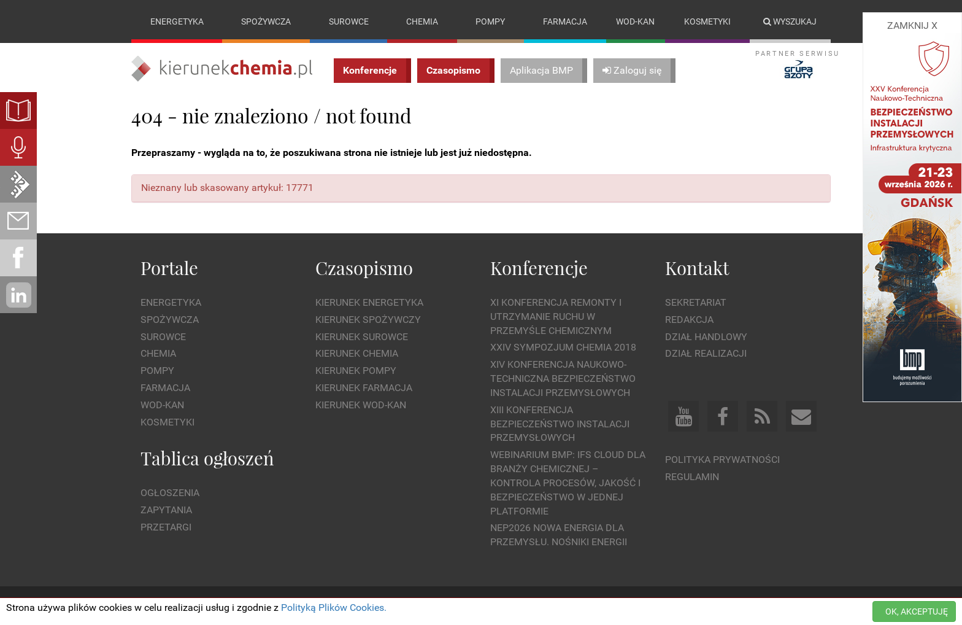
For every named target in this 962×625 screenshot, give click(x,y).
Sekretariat (695, 302)
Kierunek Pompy (355, 370)
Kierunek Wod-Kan (360, 405)
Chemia (422, 21)
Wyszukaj (790, 21)
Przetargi (165, 527)
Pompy (490, 21)
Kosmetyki (707, 21)
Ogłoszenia (169, 493)
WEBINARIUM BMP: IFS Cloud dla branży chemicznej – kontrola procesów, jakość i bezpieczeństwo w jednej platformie (567, 482)
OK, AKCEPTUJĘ (916, 611)
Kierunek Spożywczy (368, 319)
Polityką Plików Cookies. (334, 607)
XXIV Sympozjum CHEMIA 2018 (563, 348)
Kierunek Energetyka (369, 302)
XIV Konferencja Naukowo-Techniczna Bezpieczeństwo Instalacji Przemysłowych (563, 378)
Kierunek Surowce (361, 337)
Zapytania (166, 510)
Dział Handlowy (706, 337)
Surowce (349, 21)
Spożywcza (266, 21)
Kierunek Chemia (356, 354)
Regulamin (692, 477)
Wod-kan (635, 21)
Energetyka (177, 21)
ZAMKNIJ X (912, 25)
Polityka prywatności (722, 459)
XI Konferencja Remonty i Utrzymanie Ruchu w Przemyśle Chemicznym (555, 316)
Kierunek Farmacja (363, 388)
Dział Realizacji (706, 354)
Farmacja (565, 21)
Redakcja (689, 319)
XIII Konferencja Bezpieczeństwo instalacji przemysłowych (559, 424)
